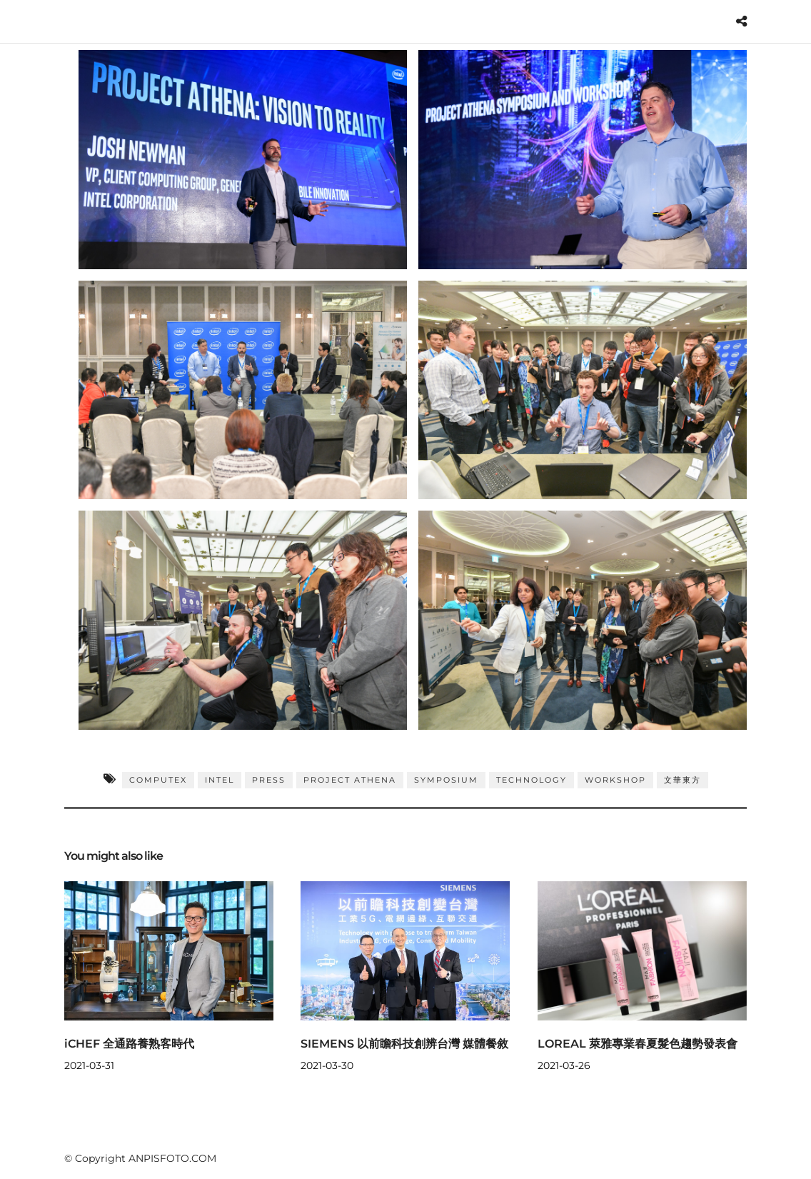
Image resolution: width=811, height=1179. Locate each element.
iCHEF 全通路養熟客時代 (129, 1043)
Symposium (446, 780)
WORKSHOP (615, 780)
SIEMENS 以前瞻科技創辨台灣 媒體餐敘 (404, 1043)
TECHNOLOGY (531, 780)
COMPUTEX (158, 780)
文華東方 (682, 780)
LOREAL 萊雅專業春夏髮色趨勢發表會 (637, 1043)
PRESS (269, 780)
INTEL (219, 780)
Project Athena (349, 780)
